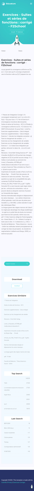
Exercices (20, 32)
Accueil (13, 32)
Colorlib (3, 482)
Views (20, 51)
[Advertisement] (17, 94)
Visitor (3, 51)
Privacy (9, 482)
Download (17, 286)
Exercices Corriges (19, 482)
